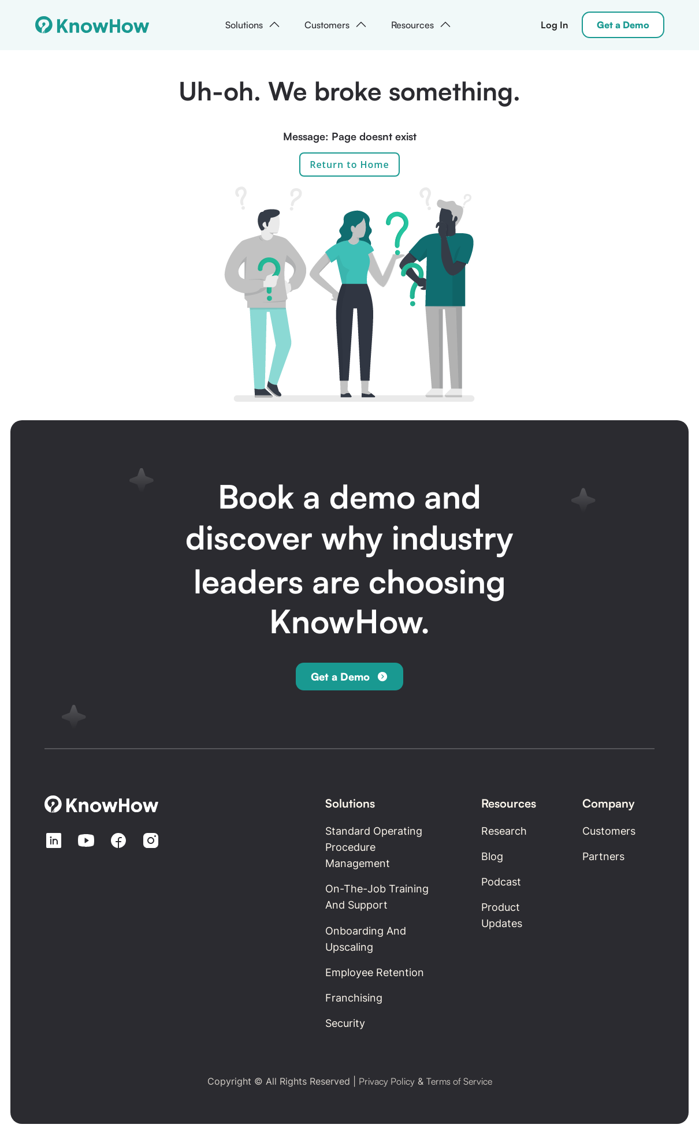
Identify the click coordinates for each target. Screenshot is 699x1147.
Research (504, 831)
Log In (554, 25)
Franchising (353, 998)
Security (345, 1023)
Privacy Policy (387, 1081)
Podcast (501, 882)
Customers (608, 831)
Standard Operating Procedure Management (373, 847)
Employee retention (374, 972)
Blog (492, 856)
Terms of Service (459, 1081)
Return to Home (349, 164)
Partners (603, 856)
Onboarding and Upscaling (365, 939)
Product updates (501, 915)
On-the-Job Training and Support (377, 897)
